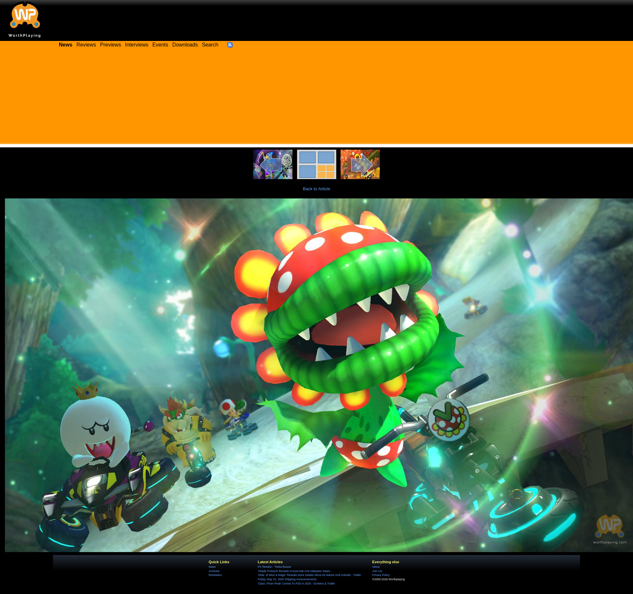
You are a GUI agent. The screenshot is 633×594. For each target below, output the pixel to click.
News (212, 566)
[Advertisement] (316, 98)
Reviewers (215, 575)
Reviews (86, 44)
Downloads (185, 44)
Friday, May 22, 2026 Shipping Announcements (287, 579)
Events (160, 44)
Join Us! (377, 571)
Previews (110, 44)
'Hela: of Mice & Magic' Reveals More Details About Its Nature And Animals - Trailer (309, 575)
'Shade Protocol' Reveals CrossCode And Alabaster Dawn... (295, 571)
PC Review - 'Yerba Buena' (274, 566)
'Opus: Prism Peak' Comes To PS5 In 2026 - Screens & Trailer (296, 583)
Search (210, 44)
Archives (214, 571)
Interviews (136, 44)
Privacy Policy (381, 575)
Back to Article (316, 188)
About (375, 566)
